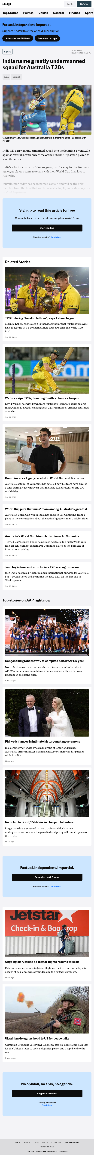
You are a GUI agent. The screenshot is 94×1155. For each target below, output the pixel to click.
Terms (17, 1142)
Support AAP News (47, 1093)
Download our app (47, 38)
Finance (74, 13)
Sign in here (56, 237)
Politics (28, 13)
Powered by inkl (47, 1147)
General (58, 13)
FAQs (36, 1142)
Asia (6, 76)
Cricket (16, 76)
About (45, 1142)
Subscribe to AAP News (18, 38)
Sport (7, 51)
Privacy (27, 1142)
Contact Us (56, 1142)
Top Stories (10, 13)
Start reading (47, 227)
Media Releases (72, 1142)
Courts (43, 13)
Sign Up (84, 4)
